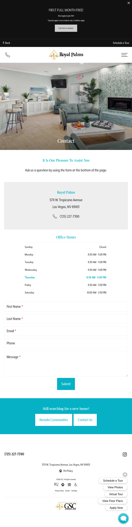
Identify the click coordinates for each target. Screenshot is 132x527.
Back (6, 43)
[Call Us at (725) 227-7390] (66, 216)
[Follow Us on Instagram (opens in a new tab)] (125, 454)
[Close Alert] (128, 3)
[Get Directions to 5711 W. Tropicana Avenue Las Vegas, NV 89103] (66, 203)
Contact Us (85, 420)
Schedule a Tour (121, 43)
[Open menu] (124, 54)
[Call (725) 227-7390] (7, 54)
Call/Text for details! (65, 28)
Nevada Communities (54, 420)
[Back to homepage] (66, 55)
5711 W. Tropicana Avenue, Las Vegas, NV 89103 (66, 464)
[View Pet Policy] (66, 471)
